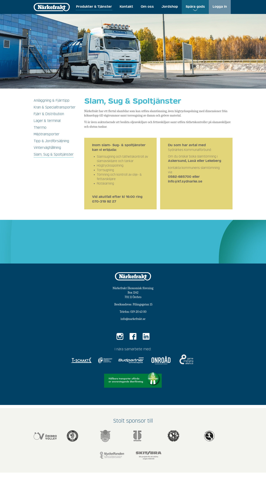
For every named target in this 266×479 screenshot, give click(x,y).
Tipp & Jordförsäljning (51, 141)
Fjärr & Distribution (49, 114)
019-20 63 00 (138, 312)
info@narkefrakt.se (133, 319)
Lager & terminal (47, 121)
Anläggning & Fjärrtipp (51, 100)
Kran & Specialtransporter (55, 107)
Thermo (40, 127)
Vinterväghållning (47, 147)
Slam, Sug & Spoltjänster (54, 154)
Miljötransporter (46, 134)
